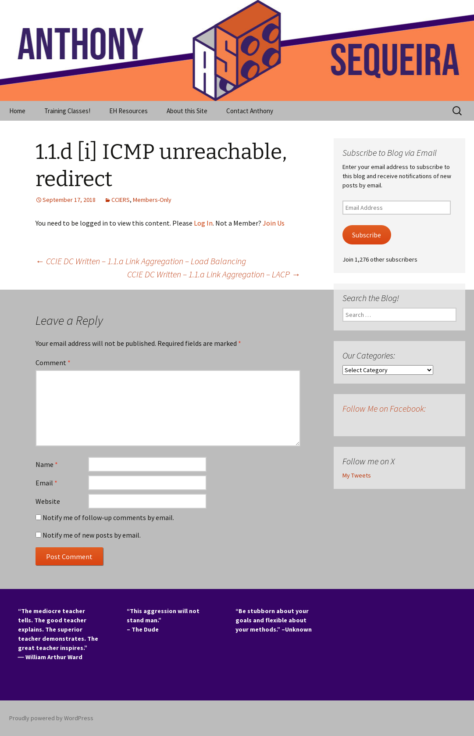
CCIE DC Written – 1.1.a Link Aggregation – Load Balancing (141, 260)
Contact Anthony (249, 111)
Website (48, 501)
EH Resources (128, 111)
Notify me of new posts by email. (92, 535)
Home (17, 111)
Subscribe (366, 235)
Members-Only (152, 200)
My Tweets (356, 475)
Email (46, 482)
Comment (53, 362)
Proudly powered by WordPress (51, 718)
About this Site (187, 111)
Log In (203, 223)
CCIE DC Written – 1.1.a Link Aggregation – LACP (213, 274)
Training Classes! (67, 111)
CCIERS (120, 200)
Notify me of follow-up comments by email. (108, 517)
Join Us (274, 223)
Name (47, 464)
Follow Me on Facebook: (384, 408)
